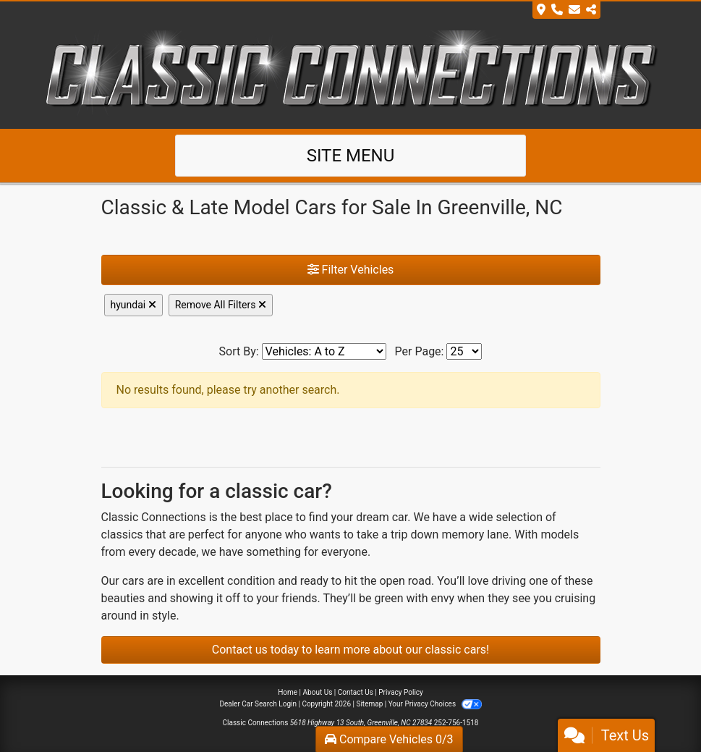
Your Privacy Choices (435, 704)
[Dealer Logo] (350, 73)
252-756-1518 (456, 723)
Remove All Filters (220, 304)
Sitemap (369, 704)
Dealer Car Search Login (258, 704)
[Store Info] (566, 10)
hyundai (133, 304)
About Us (318, 692)
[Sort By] (324, 351)
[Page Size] (464, 351)
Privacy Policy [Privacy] (400, 692)
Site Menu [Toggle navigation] (351, 155)
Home (287, 692)
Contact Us (355, 692)
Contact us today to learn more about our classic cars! (350, 649)
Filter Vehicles (350, 269)
